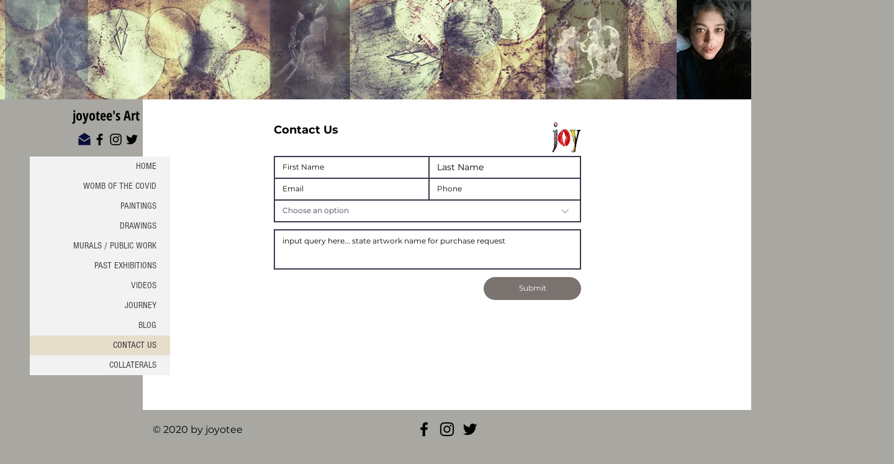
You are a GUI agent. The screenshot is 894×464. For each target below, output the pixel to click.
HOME (146, 166)
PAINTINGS (138, 206)
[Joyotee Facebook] (424, 429)
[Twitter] (132, 139)
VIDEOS (143, 285)
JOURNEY (140, 305)
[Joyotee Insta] (447, 429)
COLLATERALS (132, 365)
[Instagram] (116, 139)
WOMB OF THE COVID (119, 186)
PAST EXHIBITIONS (125, 265)
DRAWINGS (138, 226)
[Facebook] (99, 139)
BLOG (147, 325)
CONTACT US (134, 345)
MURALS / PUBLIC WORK (114, 245)
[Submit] (532, 288)
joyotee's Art (106, 115)
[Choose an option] (427, 210)
